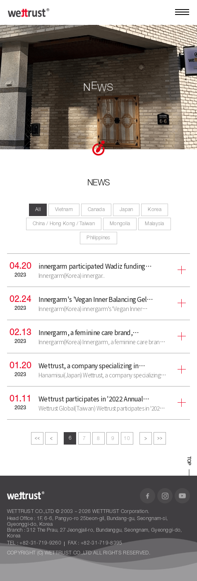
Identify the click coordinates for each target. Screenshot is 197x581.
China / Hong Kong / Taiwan (64, 223)
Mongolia (120, 223)
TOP (189, 461)
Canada (96, 209)
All (38, 209)
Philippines (98, 238)
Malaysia (154, 223)
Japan (126, 209)
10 (127, 438)
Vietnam (64, 209)
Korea (154, 209)
